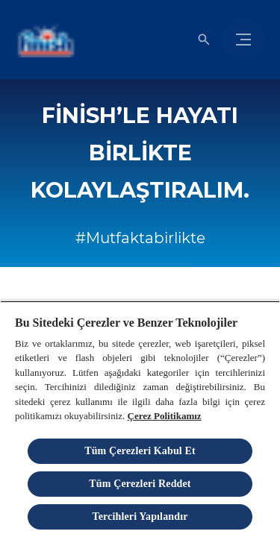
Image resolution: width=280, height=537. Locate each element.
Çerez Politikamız (165, 415)
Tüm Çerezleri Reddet (139, 483)
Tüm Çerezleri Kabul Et (140, 450)
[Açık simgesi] (204, 39)
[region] (140, 419)
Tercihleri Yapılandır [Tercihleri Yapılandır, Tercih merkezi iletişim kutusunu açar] (139, 516)
